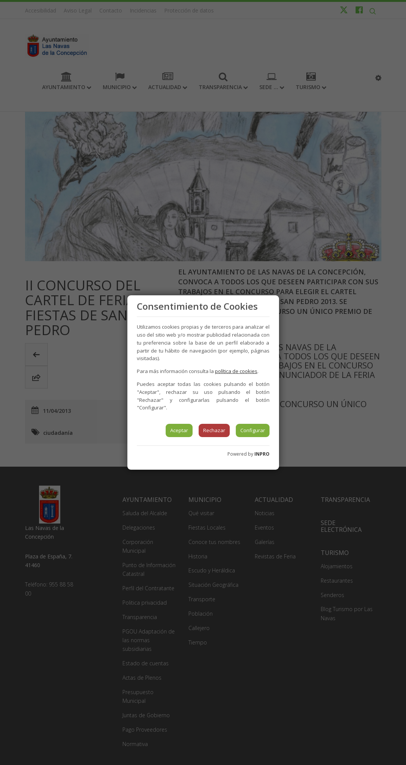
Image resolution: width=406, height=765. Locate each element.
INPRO (262, 454)
